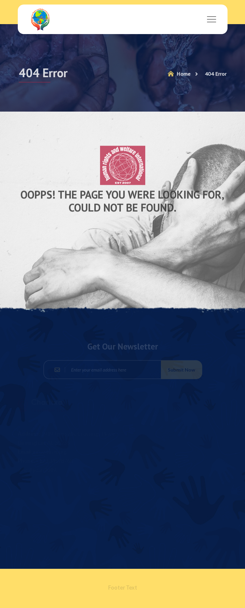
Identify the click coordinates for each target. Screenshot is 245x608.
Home (178, 73)
